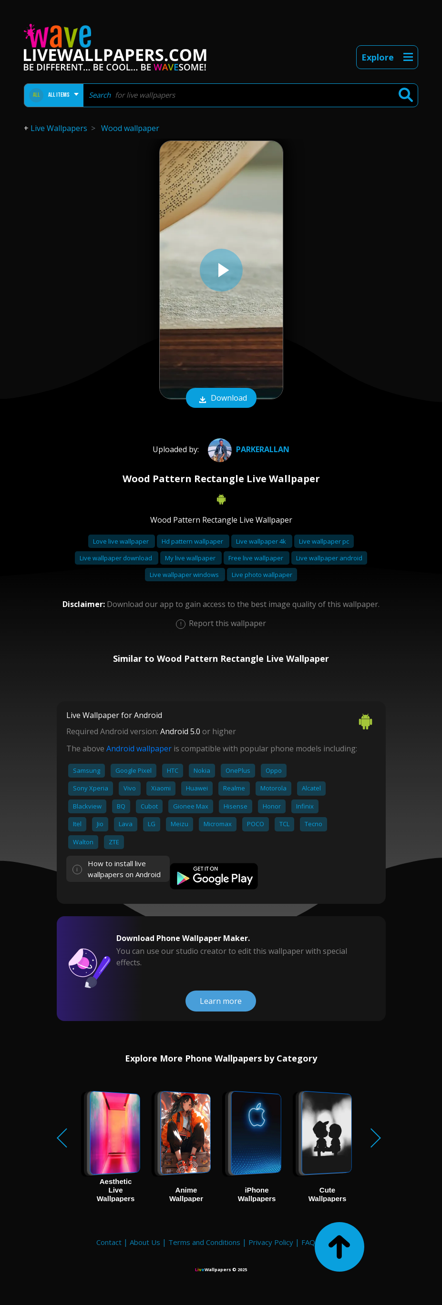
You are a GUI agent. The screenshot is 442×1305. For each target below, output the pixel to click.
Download (221, 399)
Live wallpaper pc (324, 541)
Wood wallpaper (130, 128)
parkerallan (247, 449)
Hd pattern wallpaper (193, 541)
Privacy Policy (270, 1242)
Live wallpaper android (329, 558)
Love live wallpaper (121, 541)
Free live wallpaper (256, 558)
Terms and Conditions (204, 1242)
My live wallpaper (191, 558)
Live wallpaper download (117, 558)
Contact (109, 1242)
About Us (145, 1242)
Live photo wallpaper (262, 574)
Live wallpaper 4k (262, 541)
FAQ (308, 1242)
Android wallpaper (139, 748)
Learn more (221, 1001)
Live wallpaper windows (185, 574)
